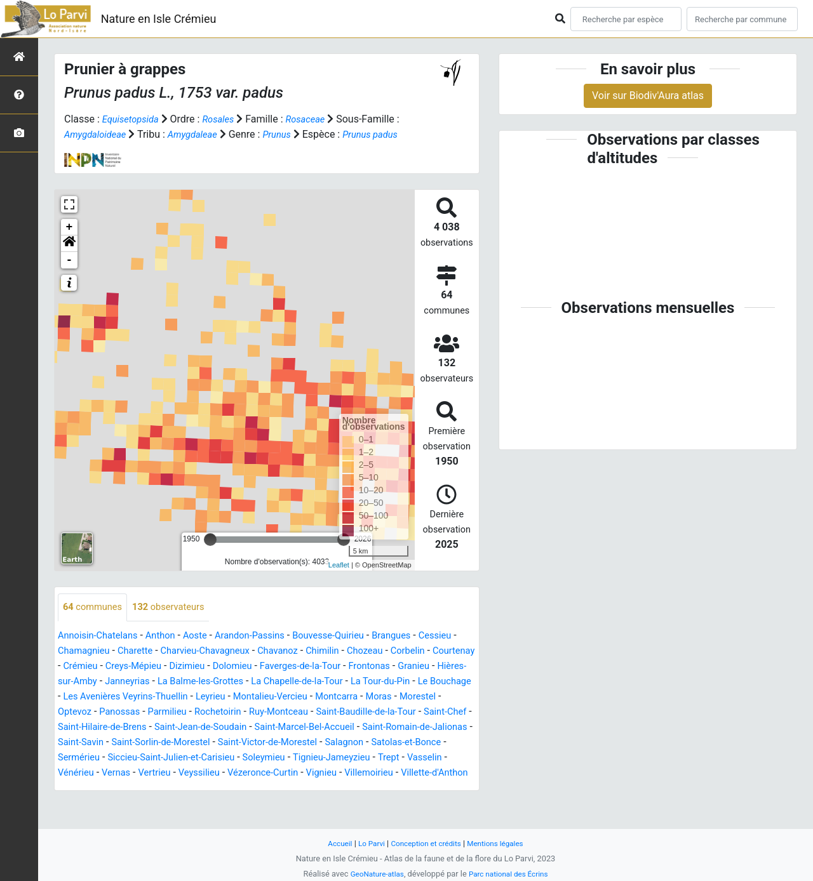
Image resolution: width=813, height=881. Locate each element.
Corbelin (76, 682)
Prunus (294, 134)
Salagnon (243, 773)
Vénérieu (388, 789)
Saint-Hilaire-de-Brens (331, 743)
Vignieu (257, 804)
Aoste (207, 652)
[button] (69, 259)
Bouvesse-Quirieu (351, 652)
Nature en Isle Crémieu (159, 18)
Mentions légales (501, 843)
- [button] (69, 275)
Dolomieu (341, 682)
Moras (168, 728)
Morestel (211, 728)
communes (95, 623)
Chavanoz (340, 667)
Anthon (169, 652)
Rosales (225, 119)
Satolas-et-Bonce (310, 773)
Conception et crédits (425, 843)
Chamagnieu (130, 667)
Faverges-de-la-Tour (414, 682)
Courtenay (126, 682)
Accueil (332, 843)
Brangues (420, 652)
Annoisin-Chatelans (101, 652)
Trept (302, 789)
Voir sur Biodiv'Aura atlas (648, 95)
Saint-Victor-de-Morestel (160, 773)
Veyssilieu (123, 804)
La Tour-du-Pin (130, 712)
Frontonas (81, 697)
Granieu (128, 697)
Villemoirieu (308, 804)
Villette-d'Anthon (379, 804)
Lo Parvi (366, 843)
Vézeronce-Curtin (193, 804)
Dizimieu (291, 682)
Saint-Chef (252, 743)
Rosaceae (315, 119)
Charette (185, 667)
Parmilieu (356, 728)
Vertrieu (75, 804)
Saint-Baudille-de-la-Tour (166, 743)
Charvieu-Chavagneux (262, 667)
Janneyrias (261, 697)
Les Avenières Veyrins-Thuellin (304, 712)
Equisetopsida (133, 119)
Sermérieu (380, 773)
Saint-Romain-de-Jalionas (277, 758)
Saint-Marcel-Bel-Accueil (157, 758)
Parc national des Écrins (510, 873)
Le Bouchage (199, 712)
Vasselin (341, 789)
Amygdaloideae (103, 134)
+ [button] (69, 242)
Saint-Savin (368, 758)
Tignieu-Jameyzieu (240, 789)
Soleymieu (167, 789)
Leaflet (338, 580)
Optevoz (256, 728)
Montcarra (123, 728)
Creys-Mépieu (233, 682)
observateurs (177, 623)
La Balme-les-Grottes (341, 697)
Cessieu (76, 667)
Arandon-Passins (266, 652)
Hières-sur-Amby (191, 697)
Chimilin (389, 667)
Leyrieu (397, 712)
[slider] (210, 554)
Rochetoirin (412, 728)
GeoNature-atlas (373, 873)
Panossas (305, 728)
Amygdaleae (205, 134)
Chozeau (435, 667)
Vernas (431, 789)
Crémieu (176, 682)
